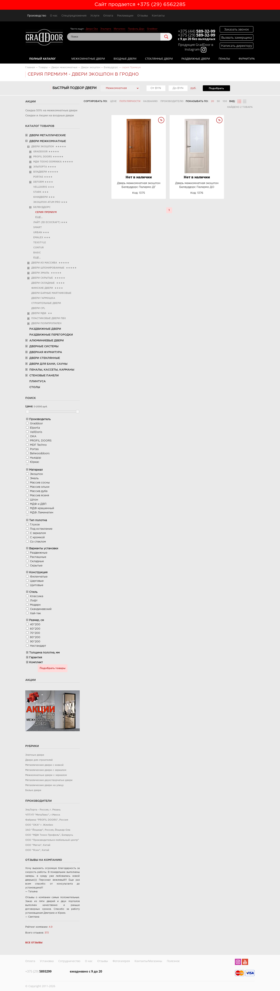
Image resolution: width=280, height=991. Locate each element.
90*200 (35, 641)
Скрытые (36, 565)
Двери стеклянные (44, 358)
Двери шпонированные (47, 268)
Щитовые (36, 585)
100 (225, 101)
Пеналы (224, 58)
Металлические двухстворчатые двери (49, 780)
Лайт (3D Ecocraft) (46, 222)
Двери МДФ (38, 313)
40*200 (35, 624)
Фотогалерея (121, 960)
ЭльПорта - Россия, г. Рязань (43, 810)
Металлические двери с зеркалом (45, 770)
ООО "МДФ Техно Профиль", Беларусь (49, 835)
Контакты (158, 15)
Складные (37, 561)
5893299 (38, 970)
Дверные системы (44, 346)
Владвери (40, 172)
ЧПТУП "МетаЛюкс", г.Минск (42, 815)
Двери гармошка (43, 298)
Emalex (38, 237)
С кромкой (37, 537)
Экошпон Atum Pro (46, 202)
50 (218, 101)
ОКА (33, 436)
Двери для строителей (39, 760)
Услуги (94, 15)
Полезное (173, 960)
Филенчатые (38, 577)
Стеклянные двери (159, 58)
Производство (36, 15)
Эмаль (34, 478)
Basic (37, 253)
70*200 (35, 633)
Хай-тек (35, 613)
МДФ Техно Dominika (47, 162)
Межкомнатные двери (88, 58)
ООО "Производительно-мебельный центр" (52, 840)
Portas (38, 177)
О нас (54, 15)
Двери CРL (38, 308)
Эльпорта (105, 28)
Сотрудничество (69, 960)
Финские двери (42, 288)
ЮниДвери (40, 197)
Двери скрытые (42, 278)
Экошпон (36, 474)
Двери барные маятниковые (51, 293)
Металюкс (119, 28)
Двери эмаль (40, 273)
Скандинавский (41, 609)
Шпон (34, 500)
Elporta (35, 428)
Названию (150, 101)
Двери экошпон (42, 147)
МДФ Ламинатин (41, 512)
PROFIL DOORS (42, 157)
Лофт (34, 600)
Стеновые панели (44, 375)
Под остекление (41, 529)
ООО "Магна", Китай (37, 845)
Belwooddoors (40, 453)
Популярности (129, 101)
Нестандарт (38, 646)
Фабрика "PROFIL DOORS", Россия (46, 820)
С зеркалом (38, 533)
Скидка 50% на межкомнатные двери (51, 110)
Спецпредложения (74, 15)
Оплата (108, 15)
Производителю (172, 101)
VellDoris (40, 187)
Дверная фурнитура (45, 352)
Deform (38, 182)
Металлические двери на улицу (44, 785)
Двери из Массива (44, 263)
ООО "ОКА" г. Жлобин (39, 825)
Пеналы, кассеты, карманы (51, 370)
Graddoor (152, 28)
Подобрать (216, 88)
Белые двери (33, 790)
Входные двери (125, 58)
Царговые (37, 581)
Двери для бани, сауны (48, 364)
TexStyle (39, 243)
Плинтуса (37, 381)
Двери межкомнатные (47, 141)
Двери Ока (92, 28)
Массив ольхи (39, 487)
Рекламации (125, 15)
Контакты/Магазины (148, 960)
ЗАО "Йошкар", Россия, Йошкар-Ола (47, 830)
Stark (37, 192)
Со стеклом (38, 542)
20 (212, 101)
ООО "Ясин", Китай (37, 850)
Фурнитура (247, 58)
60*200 (35, 629)
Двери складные (43, 283)
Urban (37, 232)
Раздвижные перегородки (51, 335)
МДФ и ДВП (38, 504)
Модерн (35, 605)
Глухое (35, 524)
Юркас (34, 462)
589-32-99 (196, 31)
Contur (38, 248)
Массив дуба (38, 491)
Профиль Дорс (136, 28)
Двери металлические (47, 135)
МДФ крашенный (42, 508)
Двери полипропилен (46, 323)
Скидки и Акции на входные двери (49, 115)
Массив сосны (40, 483)
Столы (34, 387)
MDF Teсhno (38, 445)
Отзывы (142, 15)
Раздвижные (38, 553)
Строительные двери (46, 303)
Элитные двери (34, 755)
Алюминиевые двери (46, 340)
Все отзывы (34, 943)
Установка (47, 960)
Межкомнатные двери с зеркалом (46, 775)
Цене (113, 101)
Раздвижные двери (195, 58)
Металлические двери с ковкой (44, 765)
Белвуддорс (42, 207)
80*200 (35, 637)
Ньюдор (35, 458)
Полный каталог (42, 58)
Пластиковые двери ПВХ (48, 318)
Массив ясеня (39, 495)
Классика (36, 596)
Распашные (38, 557)
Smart (37, 227)
